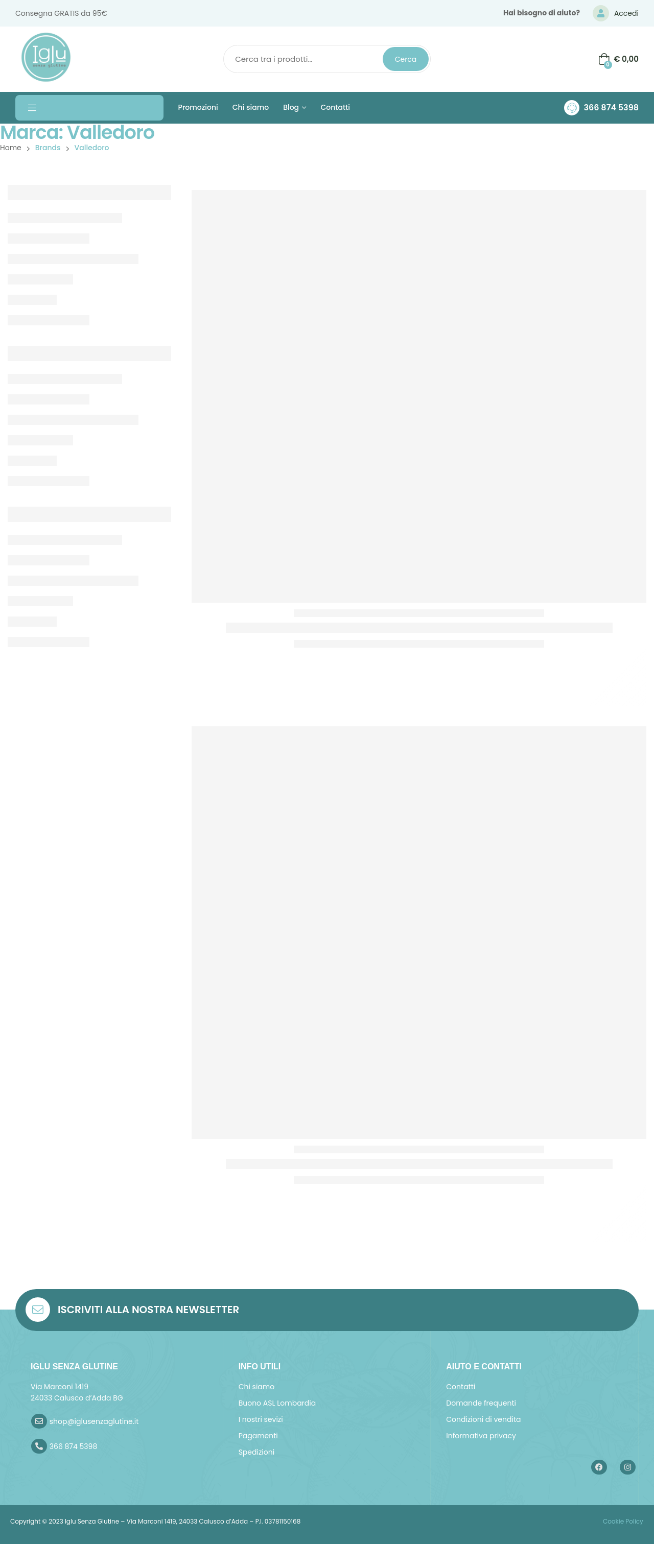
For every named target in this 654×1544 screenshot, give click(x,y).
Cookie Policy (622, 1521)
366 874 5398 (611, 107)
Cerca (406, 59)
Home (10, 147)
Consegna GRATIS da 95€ (61, 13)
